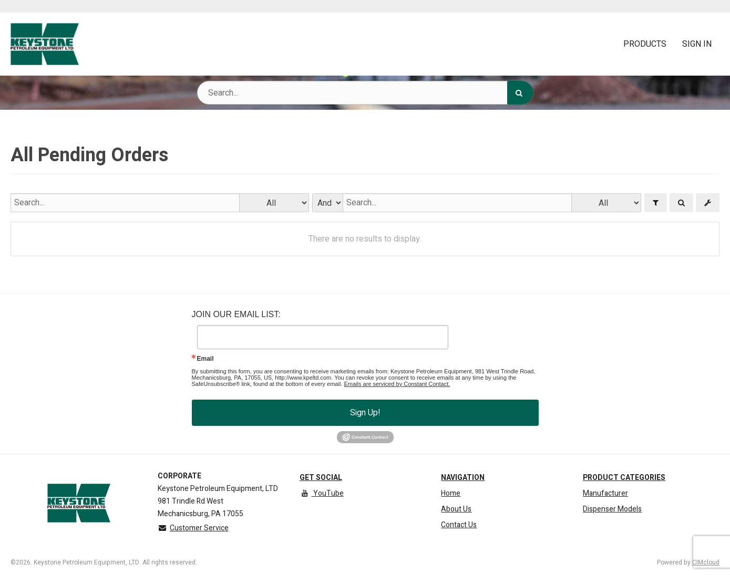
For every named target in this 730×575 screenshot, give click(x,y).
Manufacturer (605, 493)
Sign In (697, 44)
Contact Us (459, 524)
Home (450, 493)
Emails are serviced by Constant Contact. (397, 384)
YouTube (322, 493)
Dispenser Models (612, 509)
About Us (456, 509)
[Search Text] (365, 92)
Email (205, 359)
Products (644, 44)
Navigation (463, 477)
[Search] (520, 92)
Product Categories (624, 477)
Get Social (321, 477)
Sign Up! (365, 412)
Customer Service (193, 528)
